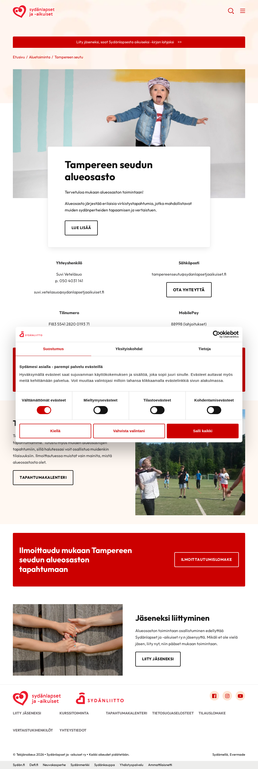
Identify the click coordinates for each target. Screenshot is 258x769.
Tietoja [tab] (205, 349)
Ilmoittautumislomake (206, 559)
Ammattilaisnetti (160, 765)
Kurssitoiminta (74, 713)
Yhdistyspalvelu (131, 765)
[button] (231, 12)
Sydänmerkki (80, 765)
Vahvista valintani (129, 431)
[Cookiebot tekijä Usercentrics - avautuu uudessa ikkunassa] (217, 334)
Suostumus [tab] (53, 349)
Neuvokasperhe (54, 765)
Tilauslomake (212, 713)
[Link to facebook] (214, 696)
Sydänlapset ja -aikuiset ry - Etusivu (53, 11)
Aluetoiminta (39, 57)
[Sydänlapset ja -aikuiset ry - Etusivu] (37, 697)
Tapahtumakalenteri (43, 477)
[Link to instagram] (227, 696)
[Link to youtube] (240, 696)
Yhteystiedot (72, 730)
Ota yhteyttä (189, 289)
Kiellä (55, 431)
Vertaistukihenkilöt (33, 730)
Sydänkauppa (104, 765)
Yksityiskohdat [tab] (128, 349)
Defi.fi (33, 765)
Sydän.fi (19, 765)
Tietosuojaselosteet (173, 713)
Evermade (237, 754)
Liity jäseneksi (158, 658)
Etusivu (19, 57)
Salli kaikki (202, 431)
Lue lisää (81, 227)
